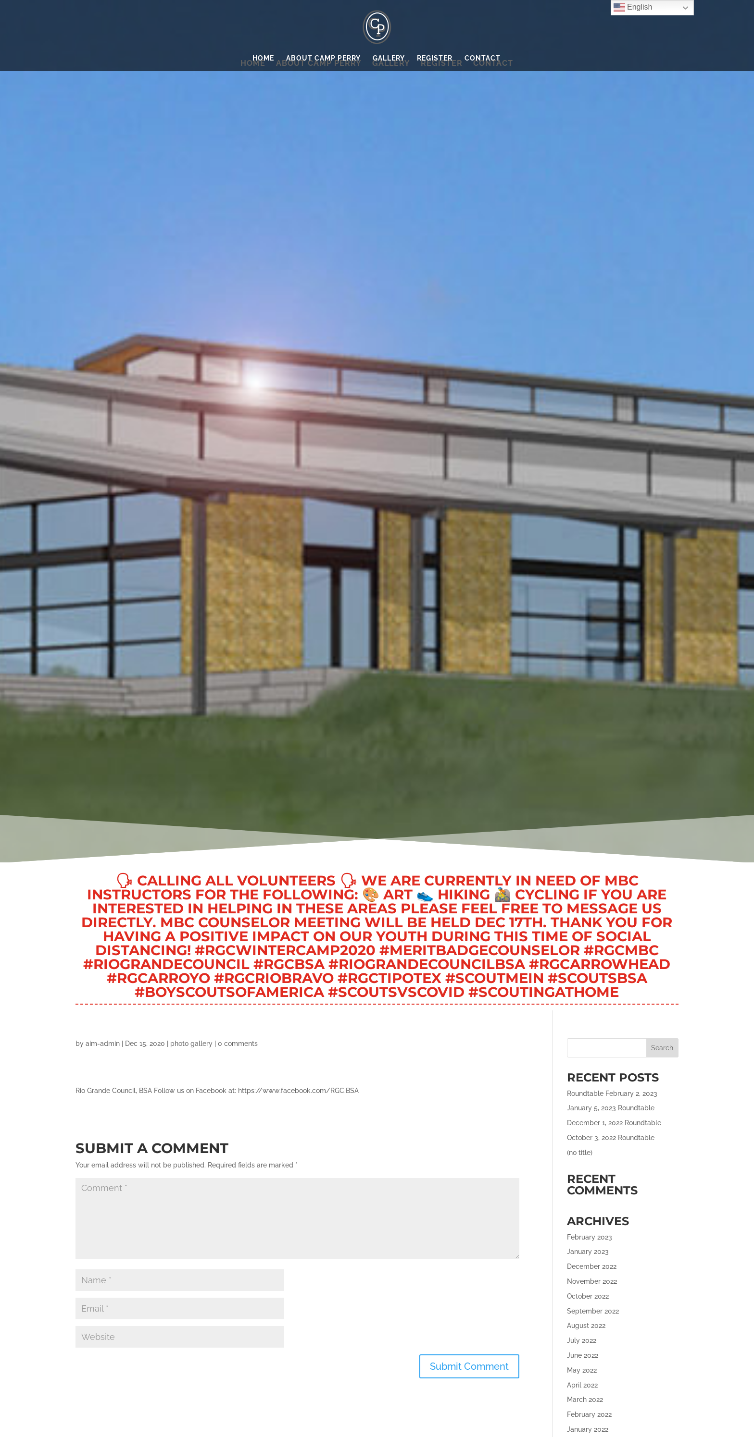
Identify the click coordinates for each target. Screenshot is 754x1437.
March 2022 (585, 1399)
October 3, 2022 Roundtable (610, 1138)
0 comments (238, 1043)
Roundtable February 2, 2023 (612, 1093)
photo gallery (191, 1043)
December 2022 (591, 1266)
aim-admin (103, 1043)
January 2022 (587, 1429)
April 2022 (582, 1385)
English (633, 7)
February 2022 (589, 1414)
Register (434, 58)
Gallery (389, 58)
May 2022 (582, 1370)
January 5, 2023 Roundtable (610, 1108)
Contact (483, 58)
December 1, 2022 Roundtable (614, 1123)
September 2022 (593, 1311)
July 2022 (581, 1340)
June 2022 (582, 1355)
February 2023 (589, 1237)
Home (263, 58)
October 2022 (588, 1296)
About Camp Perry (323, 58)
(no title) (579, 1152)
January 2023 (588, 1251)
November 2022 (592, 1281)
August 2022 (586, 1325)
